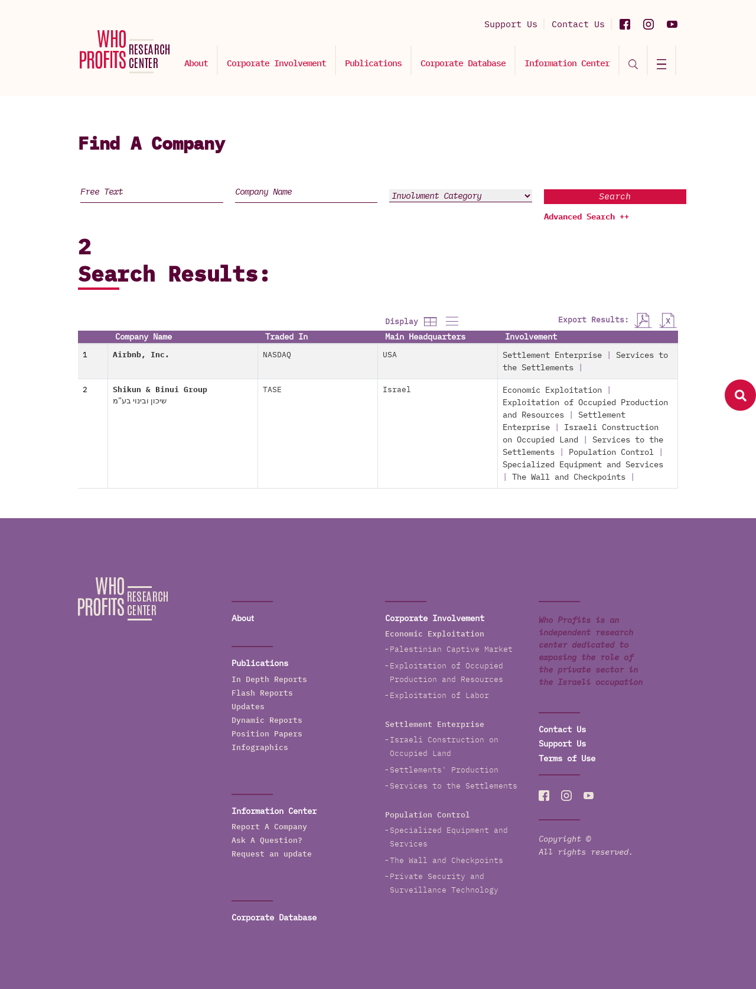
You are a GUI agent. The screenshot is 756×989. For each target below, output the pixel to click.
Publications (373, 63)
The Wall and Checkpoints (568, 476)
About (196, 63)
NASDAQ (277, 355)
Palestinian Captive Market (451, 649)
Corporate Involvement (276, 63)
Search (615, 196)
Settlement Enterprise (552, 355)
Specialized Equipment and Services (583, 464)
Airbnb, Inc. (141, 355)
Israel (397, 389)
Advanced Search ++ (586, 216)
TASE (272, 389)
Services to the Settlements (453, 786)
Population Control (611, 452)
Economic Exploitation (552, 389)
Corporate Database (463, 63)
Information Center (567, 63)
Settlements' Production (444, 770)
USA (390, 355)
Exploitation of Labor (439, 695)
